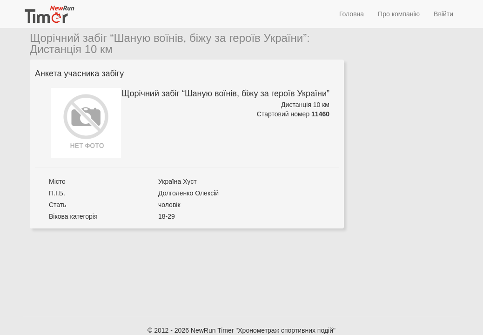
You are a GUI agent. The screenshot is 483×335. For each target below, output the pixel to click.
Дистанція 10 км (71, 49)
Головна (351, 14)
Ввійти (443, 14)
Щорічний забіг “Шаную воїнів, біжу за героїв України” (168, 38)
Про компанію (399, 14)
